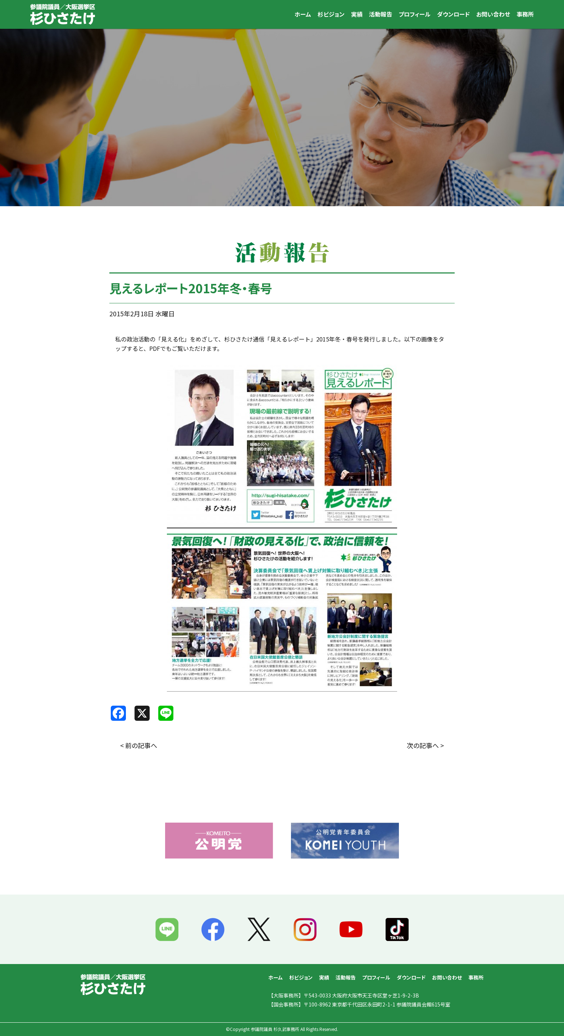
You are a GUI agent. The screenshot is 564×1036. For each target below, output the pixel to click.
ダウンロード (453, 14)
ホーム (303, 14)
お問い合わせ (493, 14)
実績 (357, 14)
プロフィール (415, 14)
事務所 (525, 14)
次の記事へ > (425, 745)
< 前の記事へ (138, 745)
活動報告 (380, 14)
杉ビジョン (331, 14)
